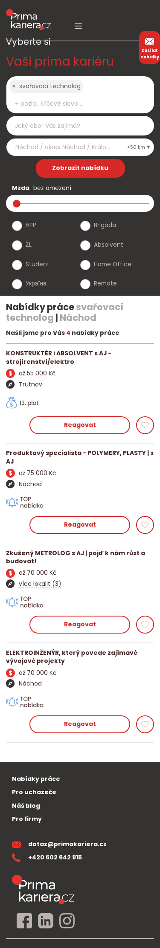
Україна (36, 283)
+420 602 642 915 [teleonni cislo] (47, 857)
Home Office (112, 264)
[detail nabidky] (80, 357)
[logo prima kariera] (28, 13)
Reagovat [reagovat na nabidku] (80, 425)
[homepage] (43, 889)
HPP (31, 225)
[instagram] (67, 921)
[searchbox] (75, 103)
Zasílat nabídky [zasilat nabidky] (149, 47)
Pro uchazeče (34, 792)
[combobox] (80, 94)
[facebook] (24, 921)
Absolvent (108, 244)
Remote (105, 283)
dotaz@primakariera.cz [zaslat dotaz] (59, 844)
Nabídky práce (36, 779)
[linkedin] (46, 921)
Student (37, 264)
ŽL (29, 244)
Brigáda (105, 225)
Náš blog (26, 805)
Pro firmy (27, 819)
